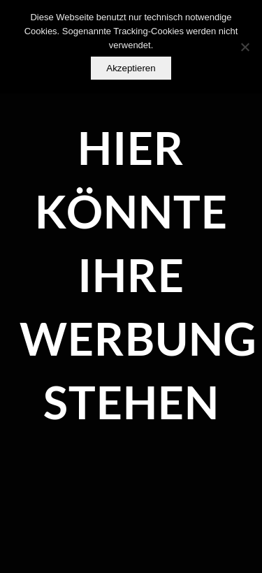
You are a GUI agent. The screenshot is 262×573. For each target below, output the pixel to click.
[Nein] (245, 47)
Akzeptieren (130, 68)
